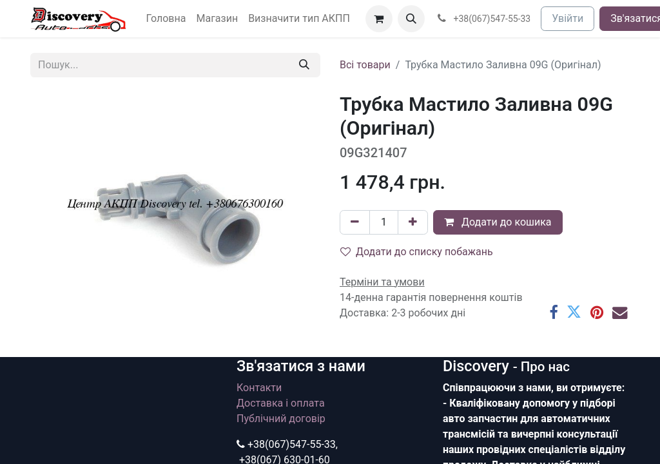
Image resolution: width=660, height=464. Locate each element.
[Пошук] (304, 65)
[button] (411, 18)
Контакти (259, 388)
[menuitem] (166, 19)
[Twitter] (574, 312)
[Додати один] (413, 222)
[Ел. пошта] (619, 312)
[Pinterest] (596, 312)
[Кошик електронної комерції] (379, 18)
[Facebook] (553, 312)
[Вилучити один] (355, 222)
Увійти (567, 18)
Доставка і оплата (281, 403)
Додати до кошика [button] (498, 222)
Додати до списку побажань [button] (416, 252)
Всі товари (365, 65)
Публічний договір (281, 418)
